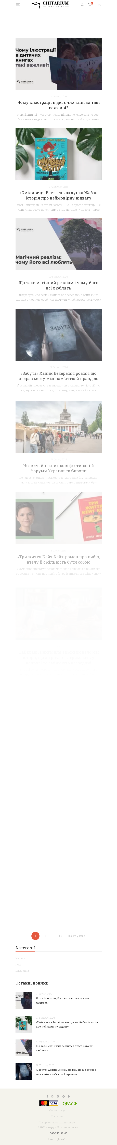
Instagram (52, 1096)
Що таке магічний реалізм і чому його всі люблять (58, 298)
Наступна (77, 936)
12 (61, 936)
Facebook (47, 1096)
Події (18, 964)
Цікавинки (22, 970)
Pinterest (63, 1096)
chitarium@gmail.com (58, 1139)
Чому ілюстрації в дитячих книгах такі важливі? (58, 105)
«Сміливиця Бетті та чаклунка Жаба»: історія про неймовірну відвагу (59, 205)
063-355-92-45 (58, 1133)
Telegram (58, 1096)
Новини (20, 958)
